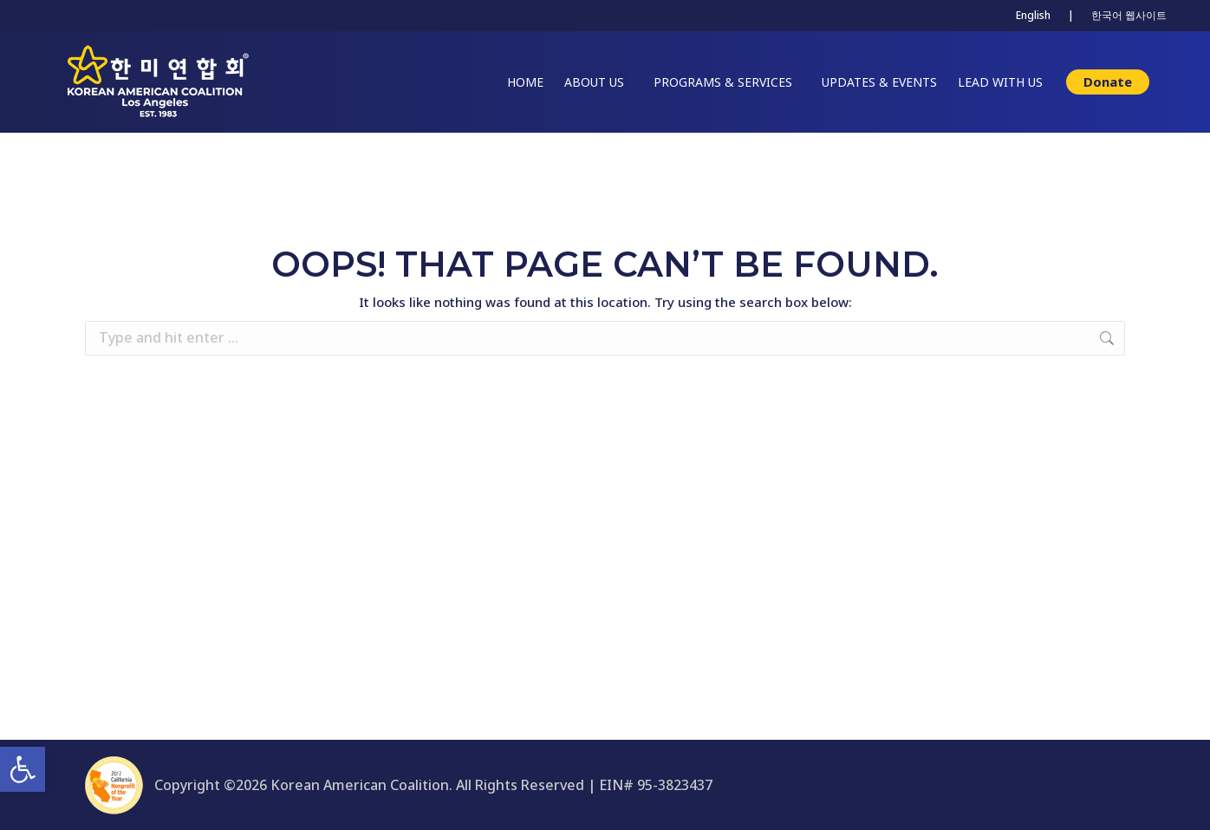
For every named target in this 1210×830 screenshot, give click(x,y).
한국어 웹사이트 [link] (1129, 15)
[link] (22, 769)
